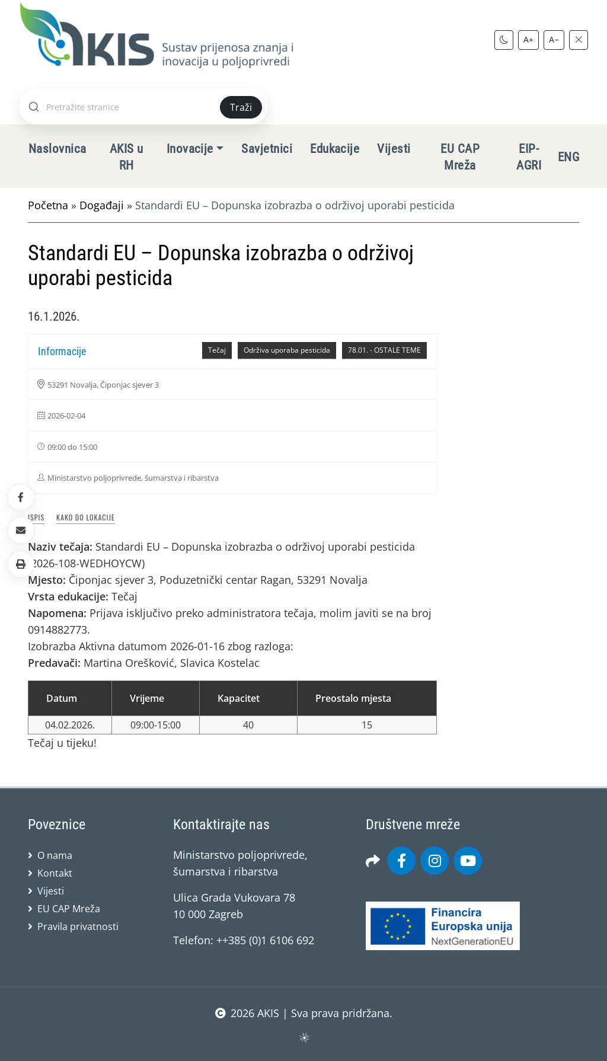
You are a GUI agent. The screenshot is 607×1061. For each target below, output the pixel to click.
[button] (20, 563)
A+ (528, 39)
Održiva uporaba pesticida (287, 350)
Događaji (101, 205)
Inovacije (190, 149)
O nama (54, 855)
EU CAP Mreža (460, 157)
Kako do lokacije (85, 517)
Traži (241, 107)
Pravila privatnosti (78, 926)
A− (554, 39)
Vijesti (393, 149)
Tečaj (217, 350)
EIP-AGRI (528, 157)
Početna (48, 205)
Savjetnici (266, 149)
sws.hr (304, 1037)
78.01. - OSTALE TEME (384, 350)
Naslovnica (57, 149)
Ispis (36, 517)
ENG (568, 157)
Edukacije (334, 149)
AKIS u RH (126, 157)
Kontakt (54, 873)
